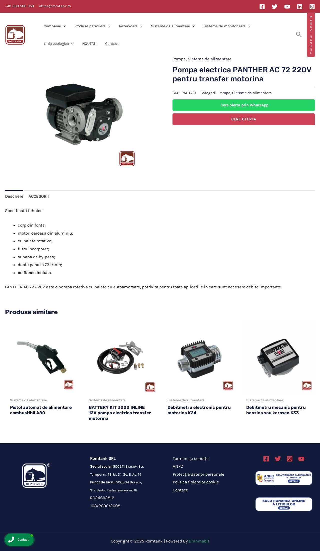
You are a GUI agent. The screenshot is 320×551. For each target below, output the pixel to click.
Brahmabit (199, 540)
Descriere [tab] (14, 196)
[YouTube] (287, 7)
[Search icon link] (299, 35)
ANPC (178, 466)
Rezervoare (127, 26)
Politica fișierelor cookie (196, 481)
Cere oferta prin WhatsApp (244, 105)
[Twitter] (275, 7)
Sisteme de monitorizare (221, 26)
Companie (54, 26)
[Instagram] (312, 7)
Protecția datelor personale (198, 474)
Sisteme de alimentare (168, 26)
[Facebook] (262, 7)
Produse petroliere (90, 26)
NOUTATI (50, 43)
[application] (62, 26)
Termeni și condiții (191, 458)
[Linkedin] (299, 7)
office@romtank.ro (55, 6)
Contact (71, 43)
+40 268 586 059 (19, 6)
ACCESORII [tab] (38, 196)
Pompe (179, 58)
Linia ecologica (267, 26)
